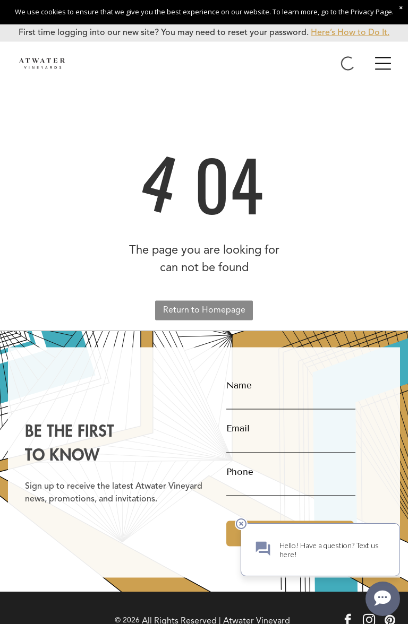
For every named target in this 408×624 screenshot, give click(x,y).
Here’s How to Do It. (350, 33)
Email (238, 428)
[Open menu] (383, 64)
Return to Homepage (204, 310)
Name (239, 385)
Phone (239, 471)
